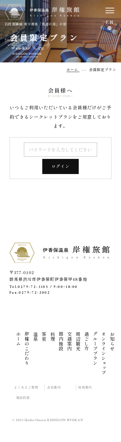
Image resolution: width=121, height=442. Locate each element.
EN (109, 22)
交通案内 (69, 341)
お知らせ (112, 341)
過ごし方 (86, 341)
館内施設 (61, 341)
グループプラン (95, 348)
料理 (52, 336)
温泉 (35, 336)
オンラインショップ (103, 353)
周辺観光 (78, 341)
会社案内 (54, 387)
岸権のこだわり (27, 348)
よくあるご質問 (26, 387)
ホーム (18, 339)
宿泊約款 (23, 397)
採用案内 (85, 387)
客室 (44, 336)
